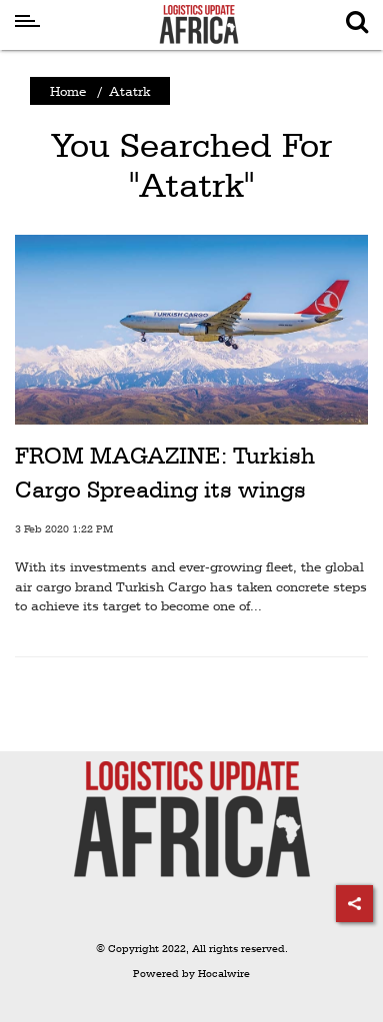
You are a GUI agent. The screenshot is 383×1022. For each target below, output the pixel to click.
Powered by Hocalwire (191, 973)
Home (68, 91)
